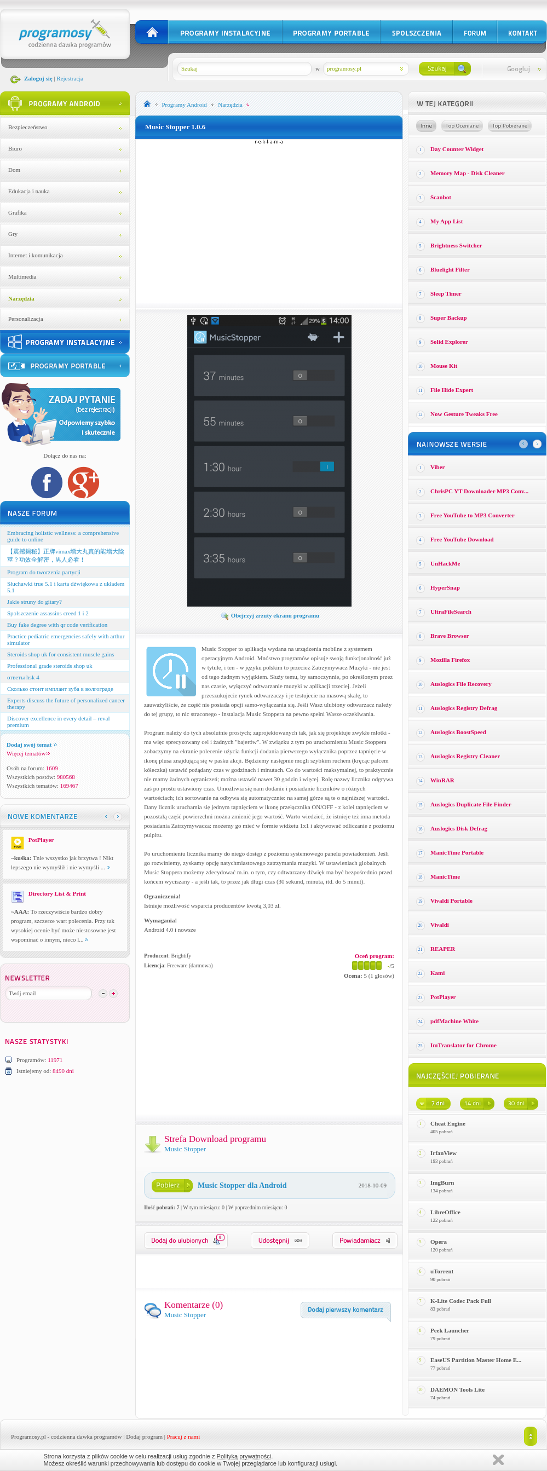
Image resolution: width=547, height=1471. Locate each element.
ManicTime (445, 876)
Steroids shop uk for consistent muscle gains (60, 654)
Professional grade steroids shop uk (50, 665)
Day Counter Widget (456, 149)
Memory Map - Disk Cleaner (467, 173)
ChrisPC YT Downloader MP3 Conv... (479, 491)
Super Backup (448, 317)
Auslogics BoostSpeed (458, 732)
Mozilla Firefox (450, 659)
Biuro (15, 148)
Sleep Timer (446, 293)
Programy (184, 104)
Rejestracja (69, 78)
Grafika (17, 212)
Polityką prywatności (244, 1456)
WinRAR (442, 780)
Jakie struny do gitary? (34, 601)
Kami (437, 973)
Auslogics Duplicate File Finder (470, 804)
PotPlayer (443, 997)
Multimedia (22, 276)
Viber (437, 467)
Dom (14, 169)
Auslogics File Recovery (461, 683)
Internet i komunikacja (35, 255)
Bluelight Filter (450, 269)
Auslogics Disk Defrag (458, 828)
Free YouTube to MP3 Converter (472, 515)
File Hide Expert (451, 390)
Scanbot (440, 197)
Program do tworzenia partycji (43, 572)
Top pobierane (510, 126)
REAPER (442, 948)
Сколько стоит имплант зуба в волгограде (60, 688)
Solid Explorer (449, 341)
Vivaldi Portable (451, 900)
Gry (13, 233)
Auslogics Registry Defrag (463, 708)
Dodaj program (144, 1436)
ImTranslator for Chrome (463, 1045)
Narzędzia (21, 298)
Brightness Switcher (456, 245)
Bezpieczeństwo (27, 127)
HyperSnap (445, 587)
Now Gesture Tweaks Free (464, 414)
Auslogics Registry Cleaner (465, 756)
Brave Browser (449, 635)
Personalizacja (25, 318)
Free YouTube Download (462, 539)
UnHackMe (445, 563)
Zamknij (498, 1460)
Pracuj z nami (183, 1436)
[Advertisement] (269, 221)
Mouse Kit (443, 365)
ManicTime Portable (456, 852)
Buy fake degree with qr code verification (57, 624)
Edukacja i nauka (29, 191)
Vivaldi (439, 924)
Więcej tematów (28, 753)
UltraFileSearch (450, 611)
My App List (446, 221)
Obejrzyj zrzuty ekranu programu (270, 615)
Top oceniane (462, 126)
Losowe (426, 126)
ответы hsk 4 (23, 677)
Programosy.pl (28, 1436)
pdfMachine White (454, 1021)
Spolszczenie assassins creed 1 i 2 (48, 613)
